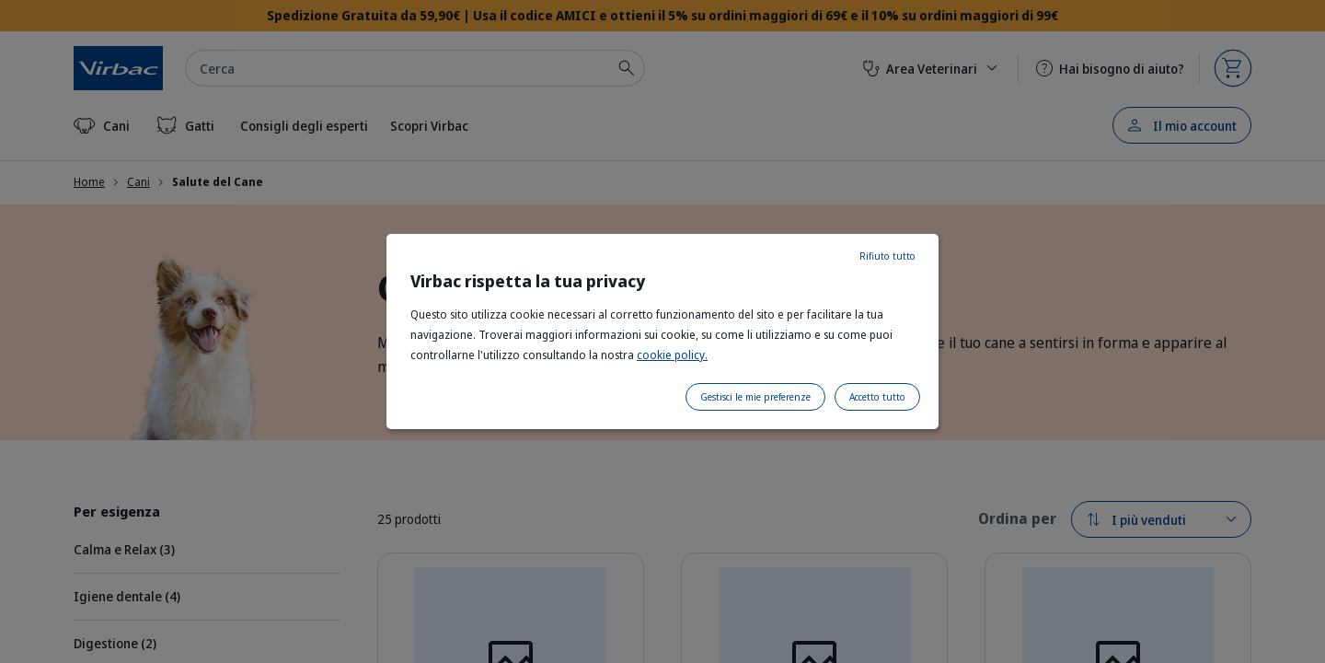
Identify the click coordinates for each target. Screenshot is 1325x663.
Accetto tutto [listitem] (877, 396)
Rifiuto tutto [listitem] (887, 256)
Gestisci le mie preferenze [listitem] (755, 396)
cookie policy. (672, 355)
